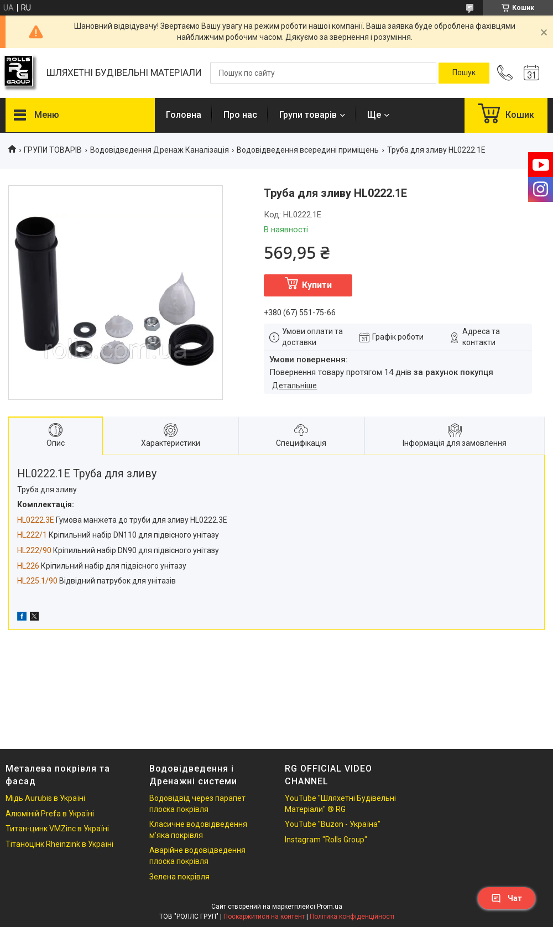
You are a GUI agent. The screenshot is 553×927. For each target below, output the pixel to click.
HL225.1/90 (37, 580)
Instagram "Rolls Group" (326, 839)
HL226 (28, 565)
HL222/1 (32, 534)
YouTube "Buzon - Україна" (332, 824)
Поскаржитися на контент (264, 916)
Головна (183, 115)
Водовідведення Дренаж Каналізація (159, 149)
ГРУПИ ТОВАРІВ (53, 149)
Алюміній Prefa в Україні (50, 813)
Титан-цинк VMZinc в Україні (57, 828)
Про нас (240, 115)
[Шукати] (464, 73)
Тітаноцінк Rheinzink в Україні (59, 844)
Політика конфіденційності (352, 916)
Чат (506, 898)
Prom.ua (329, 906)
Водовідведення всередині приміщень (308, 149)
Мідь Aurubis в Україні (45, 798)
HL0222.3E (35, 519)
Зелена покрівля (179, 876)
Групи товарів (308, 115)
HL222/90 (34, 550)
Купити (317, 285)
